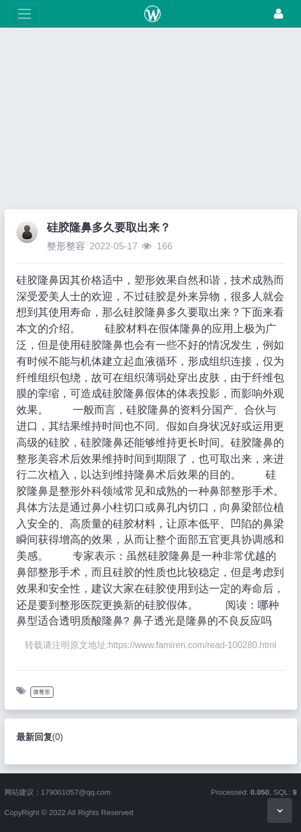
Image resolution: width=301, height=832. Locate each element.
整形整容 (66, 246)
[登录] (278, 13)
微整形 (41, 692)
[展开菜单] (24, 14)
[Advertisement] (150, 121)
